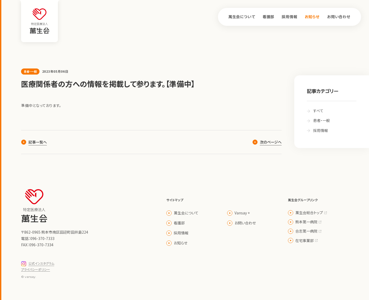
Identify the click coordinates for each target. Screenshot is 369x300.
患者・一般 (30, 71)
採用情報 (289, 17)
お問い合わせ (339, 17)
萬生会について (241, 17)
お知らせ (312, 17)
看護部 (269, 17)
